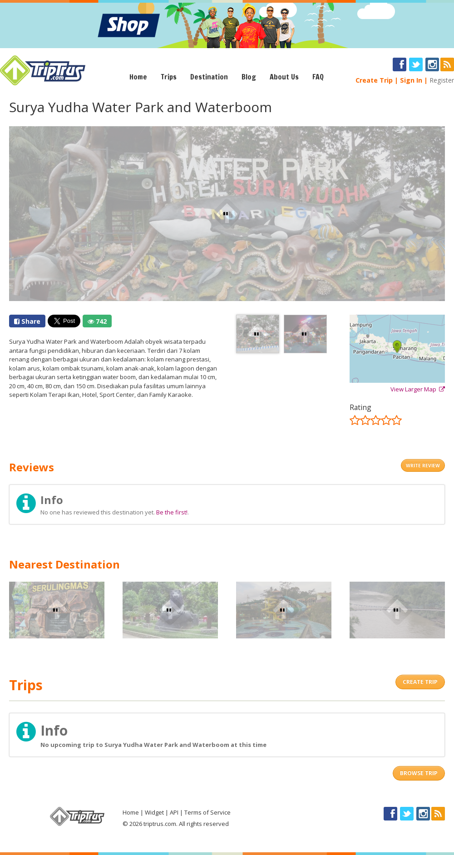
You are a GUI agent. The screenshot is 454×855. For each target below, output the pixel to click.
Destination (209, 77)
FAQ (318, 77)
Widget (154, 812)
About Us (284, 77)
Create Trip (374, 80)
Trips (169, 77)
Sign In (411, 80)
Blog (249, 77)
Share (27, 321)
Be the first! (172, 512)
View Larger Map (417, 389)
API (174, 812)
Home (138, 77)
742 (97, 321)
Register (441, 80)
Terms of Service (207, 812)
